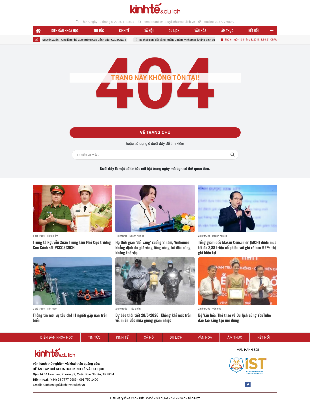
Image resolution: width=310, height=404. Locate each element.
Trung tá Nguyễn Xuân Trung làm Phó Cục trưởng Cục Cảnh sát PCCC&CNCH (82, 39)
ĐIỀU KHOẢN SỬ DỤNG (153, 398)
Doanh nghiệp (136, 235)
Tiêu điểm (52, 235)
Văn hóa (216, 308)
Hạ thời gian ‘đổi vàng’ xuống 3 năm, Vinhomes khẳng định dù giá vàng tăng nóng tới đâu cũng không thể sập (210, 39)
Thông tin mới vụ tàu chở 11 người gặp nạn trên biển (70, 317)
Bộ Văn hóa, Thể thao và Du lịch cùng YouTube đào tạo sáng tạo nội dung (234, 317)
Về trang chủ (155, 132)
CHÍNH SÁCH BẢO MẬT (185, 398)
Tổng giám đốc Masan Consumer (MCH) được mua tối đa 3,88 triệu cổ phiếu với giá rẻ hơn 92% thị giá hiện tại (237, 247)
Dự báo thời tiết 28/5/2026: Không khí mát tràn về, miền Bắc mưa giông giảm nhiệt (153, 317)
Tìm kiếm (232, 155)
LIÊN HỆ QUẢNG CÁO (123, 398)
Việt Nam (52, 308)
